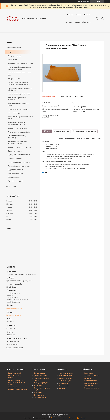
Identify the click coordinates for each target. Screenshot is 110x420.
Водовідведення (14, 177)
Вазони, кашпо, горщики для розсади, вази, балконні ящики (19, 83)
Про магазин (88, 373)
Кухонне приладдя (14, 113)
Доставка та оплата (73, 22)
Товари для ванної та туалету (18, 128)
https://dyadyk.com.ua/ (14, 308)
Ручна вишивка (64, 386)
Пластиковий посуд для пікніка (19, 132)
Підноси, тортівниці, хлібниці (18, 109)
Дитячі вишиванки (65, 378)
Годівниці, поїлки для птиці (18, 389)
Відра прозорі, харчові (16, 170)
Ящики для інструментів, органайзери (17, 137)
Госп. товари (38, 392)
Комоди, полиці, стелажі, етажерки (20, 63)
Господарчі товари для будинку (19, 162)
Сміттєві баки (13, 387)
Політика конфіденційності (77, 418)
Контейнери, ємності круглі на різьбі (18, 104)
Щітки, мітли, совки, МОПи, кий (19, 155)
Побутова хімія (39, 395)
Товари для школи (14, 56)
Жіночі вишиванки (65, 375)
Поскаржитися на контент (59, 418)
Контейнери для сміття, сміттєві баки (19, 74)
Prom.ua (65, 414)
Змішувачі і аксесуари (15, 173)
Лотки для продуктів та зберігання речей (20, 118)
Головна (70, 15)
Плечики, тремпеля (15, 158)
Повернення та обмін (91, 388)
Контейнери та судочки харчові (19, 94)
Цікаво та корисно (90, 381)
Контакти (87, 15)
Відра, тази (38, 385)
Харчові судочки (39, 373)
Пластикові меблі (14, 373)
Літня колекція (64, 383)
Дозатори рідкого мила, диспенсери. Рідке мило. (17, 123)
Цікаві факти (86, 22)
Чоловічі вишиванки (66, 373)
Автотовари (12, 59)
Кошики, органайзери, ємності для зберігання (20, 89)
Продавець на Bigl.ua (55, 416)
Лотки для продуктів (41, 383)
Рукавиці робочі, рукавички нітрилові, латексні (17, 142)
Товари (78, 15)
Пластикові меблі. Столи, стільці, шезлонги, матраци (19, 68)
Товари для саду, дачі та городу (19, 147)
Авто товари (11, 186)
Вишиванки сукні (65, 381)
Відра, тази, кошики (15, 151)
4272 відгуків (85, 1)
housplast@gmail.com (13, 315)
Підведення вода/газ (15, 181)
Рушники (62, 388)
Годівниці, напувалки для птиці (19, 166)
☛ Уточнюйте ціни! (13, 47)
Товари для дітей (14, 79)
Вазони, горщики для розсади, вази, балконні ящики (16, 382)
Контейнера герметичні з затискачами (17, 99)
